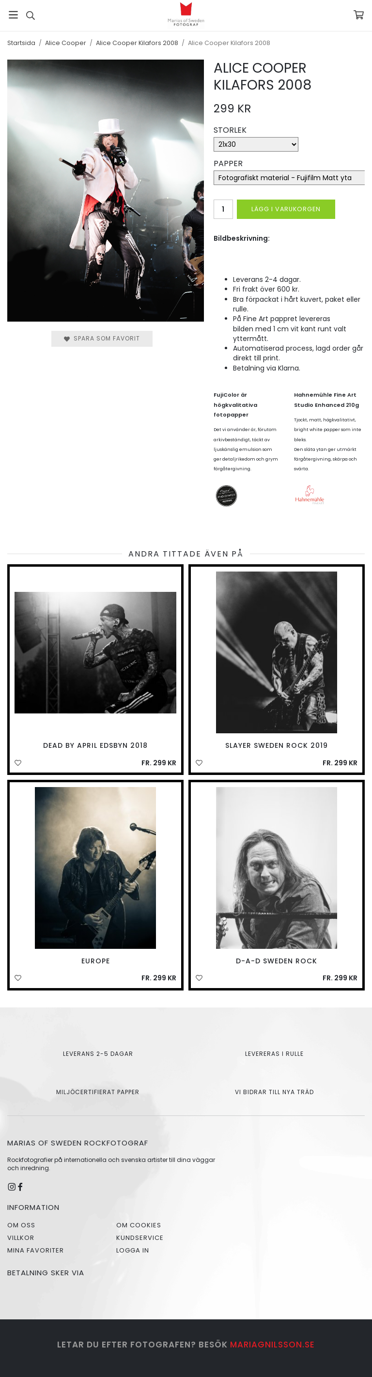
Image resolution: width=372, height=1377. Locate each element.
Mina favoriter (35, 1250)
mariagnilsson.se (272, 1344)
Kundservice (140, 1237)
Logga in (132, 1250)
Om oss (21, 1225)
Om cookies (138, 1225)
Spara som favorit (102, 338)
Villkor (20, 1237)
